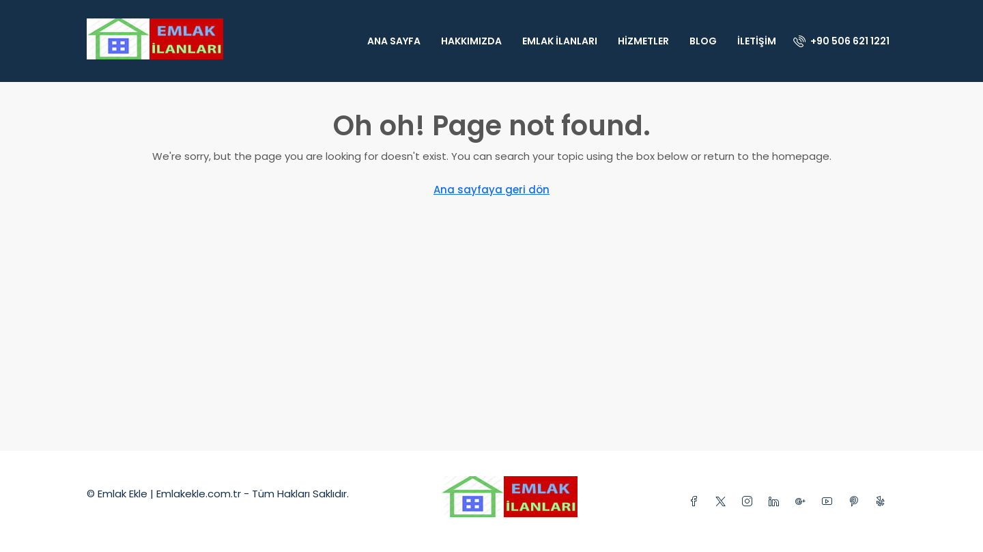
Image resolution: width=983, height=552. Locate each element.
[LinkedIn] (776, 502)
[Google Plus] (803, 502)
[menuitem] (841, 41)
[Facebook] (696, 502)
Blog (703, 41)
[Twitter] (723, 502)
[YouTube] (830, 502)
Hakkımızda (471, 41)
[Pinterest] (856, 502)
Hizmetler (643, 41)
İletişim (756, 41)
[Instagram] (750, 502)
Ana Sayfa (394, 41)
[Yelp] (883, 502)
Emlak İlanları (559, 41)
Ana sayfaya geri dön (491, 189)
